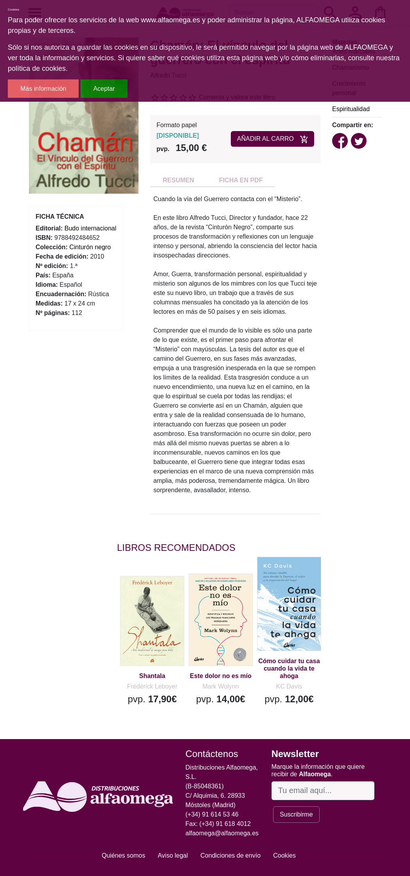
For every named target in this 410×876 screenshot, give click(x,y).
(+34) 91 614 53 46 (212, 814)
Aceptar (104, 88)
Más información (43, 88)
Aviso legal (173, 855)
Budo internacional (91, 228)
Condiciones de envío (230, 855)
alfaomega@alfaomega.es (222, 833)
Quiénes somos (123, 855)
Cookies (284, 855)
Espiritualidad (351, 109)
